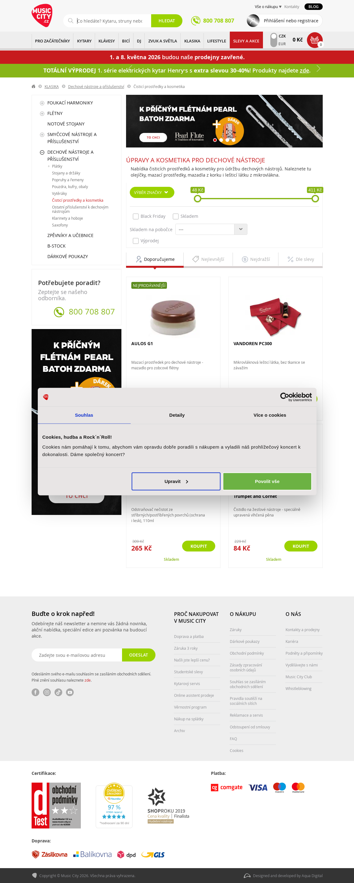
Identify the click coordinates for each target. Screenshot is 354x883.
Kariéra (292, 641)
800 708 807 (92, 312)
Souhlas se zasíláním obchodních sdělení (248, 684)
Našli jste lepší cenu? (192, 659)
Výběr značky (148, 192)
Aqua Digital (312, 875)
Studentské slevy (188, 671)
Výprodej (146, 241)
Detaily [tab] (177, 415)
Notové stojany (66, 124)
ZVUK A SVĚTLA (162, 41)
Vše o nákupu (266, 6)
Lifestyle (216, 41)
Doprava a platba (189, 636)
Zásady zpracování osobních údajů (246, 667)
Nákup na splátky (188, 718)
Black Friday (149, 216)
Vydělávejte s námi (302, 664)
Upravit (176, 481)
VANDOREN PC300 (253, 343)
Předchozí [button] (130, 68)
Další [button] (318, 68)
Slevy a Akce (246, 41)
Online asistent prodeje (194, 695)
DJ (139, 41)
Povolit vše (267, 481)
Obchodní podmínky (247, 653)
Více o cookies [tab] (270, 415)
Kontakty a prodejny (303, 629)
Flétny (55, 113)
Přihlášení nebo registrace (291, 21)
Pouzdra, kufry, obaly (70, 186)
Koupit (301, 546)
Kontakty (291, 6)
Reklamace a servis (246, 715)
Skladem (185, 216)
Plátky (57, 166)
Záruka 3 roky (186, 648)
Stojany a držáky (66, 172)
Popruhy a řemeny (68, 179)
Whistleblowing (299, 688)
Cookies (236, 750)
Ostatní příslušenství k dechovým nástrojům (80, 209)
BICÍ (126, 41)
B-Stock (56, 246)
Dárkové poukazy (67, 256)
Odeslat (138, 655)
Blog (313, 6)
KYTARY (84, 41)
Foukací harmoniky (70, 103)
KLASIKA (192, 41)
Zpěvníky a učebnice (70, 235)
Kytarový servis (187, 683)
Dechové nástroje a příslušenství (96, 86)
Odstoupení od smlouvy (250, 726)
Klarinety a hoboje (67, 218)
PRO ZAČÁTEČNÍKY (52, 41)
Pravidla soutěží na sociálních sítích (246, 701)
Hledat (167, 21)
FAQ (233, 738)
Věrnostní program (190, 707)
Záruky (236, 629)
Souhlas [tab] (84, 415)
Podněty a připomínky (304, 653)
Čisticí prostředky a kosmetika (77, 200)
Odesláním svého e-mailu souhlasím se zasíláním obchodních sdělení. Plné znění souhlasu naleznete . (91, 677)
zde (88, 680)
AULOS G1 (142, 343)
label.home (34, 86)
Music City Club (299, 676)
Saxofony (60, 224)
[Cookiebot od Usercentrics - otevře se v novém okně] (285, 397)
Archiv (179, 730)
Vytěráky (59, 193)
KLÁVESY (106, 41)
